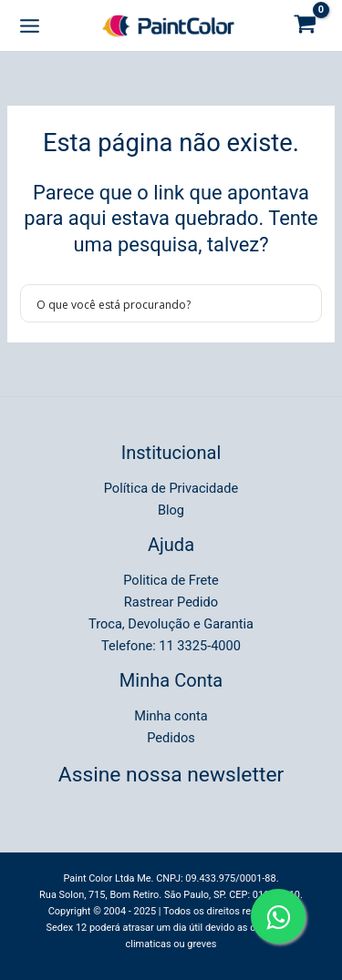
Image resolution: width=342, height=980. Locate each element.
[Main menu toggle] (29, 25)
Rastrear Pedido (171, 602)
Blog (171, 510)
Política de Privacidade (171, 488)
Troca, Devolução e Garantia (171, 624)
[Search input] (158, 303)
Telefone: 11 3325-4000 (171, 646)
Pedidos (171, 738)
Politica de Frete (170, 580)
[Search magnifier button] (303, 303)
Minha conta (171, 716)
